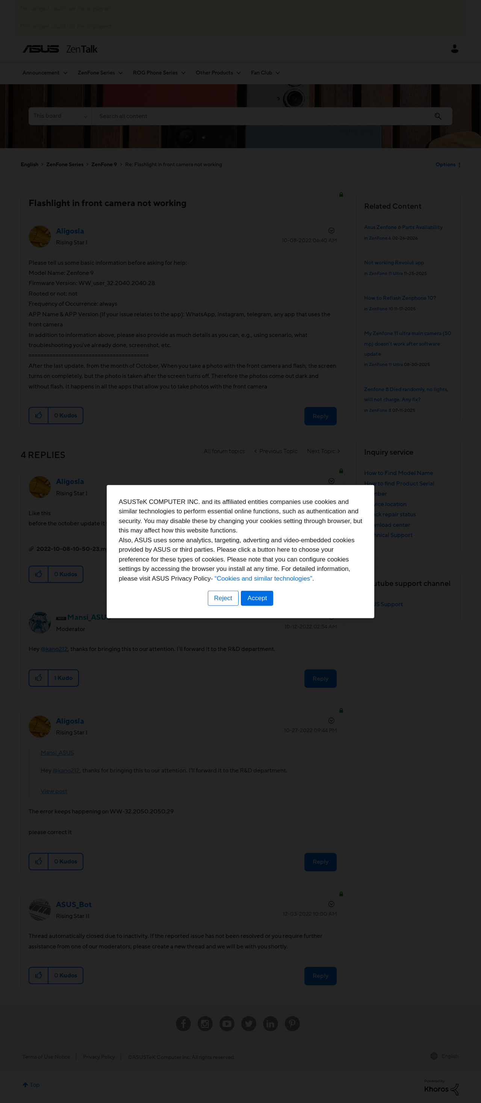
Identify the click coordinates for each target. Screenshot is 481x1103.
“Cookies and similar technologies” (263, 578)
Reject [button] (223, 598)
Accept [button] (257, 598)
